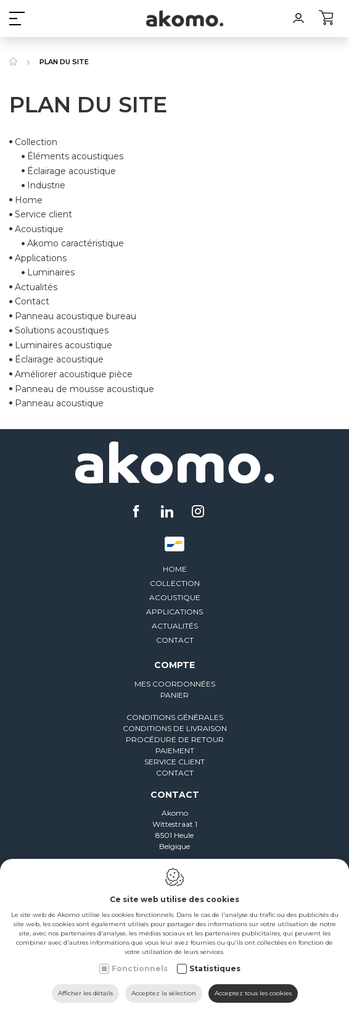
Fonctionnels (140, 968)
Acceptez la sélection (163, 993)
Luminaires (51, 272)
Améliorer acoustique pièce (74, 374)
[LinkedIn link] (168, 512)
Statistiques (214, 968)
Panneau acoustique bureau (75, 316)
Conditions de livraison (175, 728)
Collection (36, 142)
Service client (43, 214)
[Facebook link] (138, 512)
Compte (174, 665)
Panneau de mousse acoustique (84, 389)
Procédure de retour (175, 739)
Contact (32, 301)
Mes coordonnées (174, 683)
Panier (174, 695)
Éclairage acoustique (71, 171)
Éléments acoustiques (75, 156)
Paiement (174, 750)
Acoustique (174, 597)
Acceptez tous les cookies (253, 993)
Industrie (46, 185)
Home (29, 200)
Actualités (36, 287)
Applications (174, 611)
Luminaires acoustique (63, 345)
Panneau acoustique (59, 403)
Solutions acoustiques (62, 331)
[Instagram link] (198, 512)
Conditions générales (174, 717)
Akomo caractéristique (75, 243)
